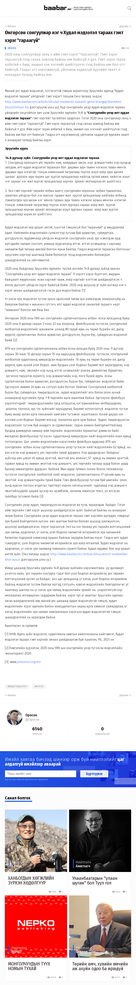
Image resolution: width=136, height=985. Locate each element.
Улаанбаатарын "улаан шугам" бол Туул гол (94, 880)
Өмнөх (10, 26)
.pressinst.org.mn (28, 662)
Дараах (125, 26)
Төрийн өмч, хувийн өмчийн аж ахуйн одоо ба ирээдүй (100, 966)
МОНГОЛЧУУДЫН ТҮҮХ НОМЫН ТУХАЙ (29, 966)
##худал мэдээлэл (17, 686)
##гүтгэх (39, 686)
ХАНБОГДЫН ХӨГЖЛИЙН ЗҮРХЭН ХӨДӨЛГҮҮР (31, 880)
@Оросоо (32, 719)
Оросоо (12, 48)
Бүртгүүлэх (94, 774)
